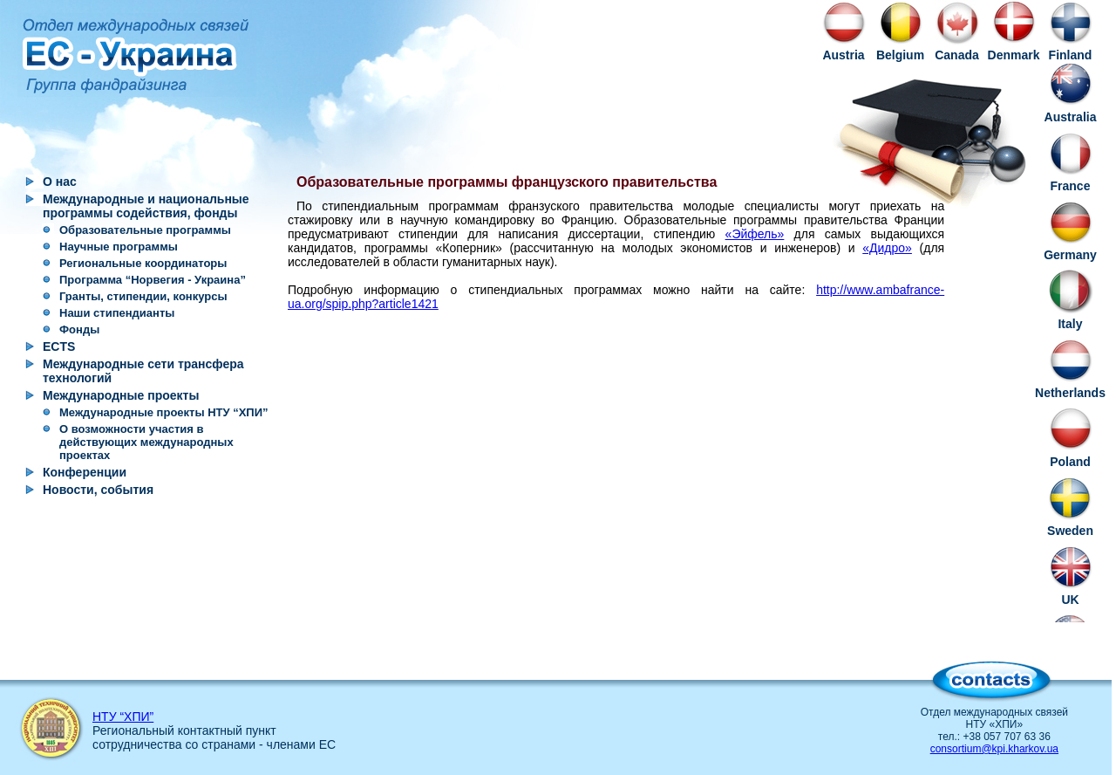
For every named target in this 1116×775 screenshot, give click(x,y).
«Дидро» (887, 248)
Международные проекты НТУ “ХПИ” (164, 412)
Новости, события (98, 490)
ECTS (59, 346)
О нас (60, 182)
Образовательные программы (145, 230)
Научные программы (118, 246)
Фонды (79, 329)
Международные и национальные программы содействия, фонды (146, 206)
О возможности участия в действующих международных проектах (146, 442)
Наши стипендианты (116, 312)
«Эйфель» (755, 234)
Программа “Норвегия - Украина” (152, 279)
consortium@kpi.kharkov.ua (994, 749)
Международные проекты (121, 395)
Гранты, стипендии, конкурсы (143, 296)
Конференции (84, 472)
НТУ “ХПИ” (122, 717)
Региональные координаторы (143, 263)
